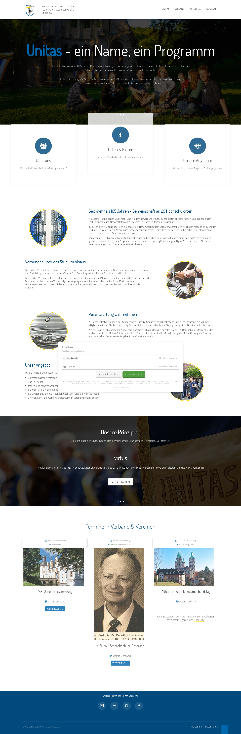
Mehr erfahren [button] (120, 481)
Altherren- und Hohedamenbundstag (186, 591)
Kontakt (211, 8)
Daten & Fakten (120, 101)
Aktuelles (195, 8)
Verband (179, 8)
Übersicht (199, 619)
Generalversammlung (124, 270)
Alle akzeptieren (134, 374)
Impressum (196, 726)
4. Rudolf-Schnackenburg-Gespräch (120, 645)
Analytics (74, 366)
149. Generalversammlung (55, 591)
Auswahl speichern (108, 374)
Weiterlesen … (55, 608)
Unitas (165, 8)
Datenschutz (211, 726)
